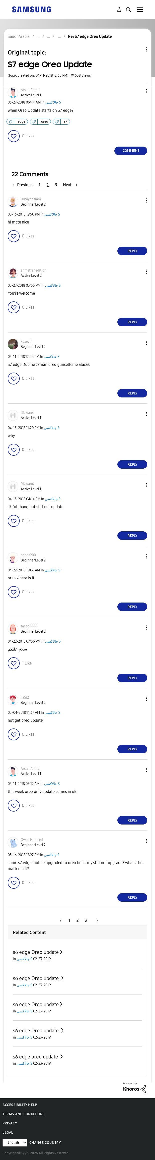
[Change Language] (14, 1143)
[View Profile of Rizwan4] (27, 413)
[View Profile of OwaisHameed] (32, 840)
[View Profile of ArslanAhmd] (30, 90)
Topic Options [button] (138, 49)
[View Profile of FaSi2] (25, 697)
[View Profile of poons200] (28, 555)
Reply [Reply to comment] (132, 251)
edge (21, 121)
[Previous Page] (24, 185)
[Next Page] (70, 185)
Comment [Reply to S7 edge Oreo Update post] (131, 151)
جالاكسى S (53, 102)
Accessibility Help (19, 1105)
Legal (7, 1132)
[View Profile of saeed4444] (29, 626)
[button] (139, 91)
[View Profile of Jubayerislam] (31, 199)
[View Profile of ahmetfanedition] (33, 270)
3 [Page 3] (56, 184)
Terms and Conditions (23, 1114)
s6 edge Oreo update (36, 952)
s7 (65, 121)
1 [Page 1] (39, 184)
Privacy (9, 1123)
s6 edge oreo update (36, 1057)
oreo (44, 121)
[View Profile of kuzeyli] (26, 341)
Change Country (45, 1143)
